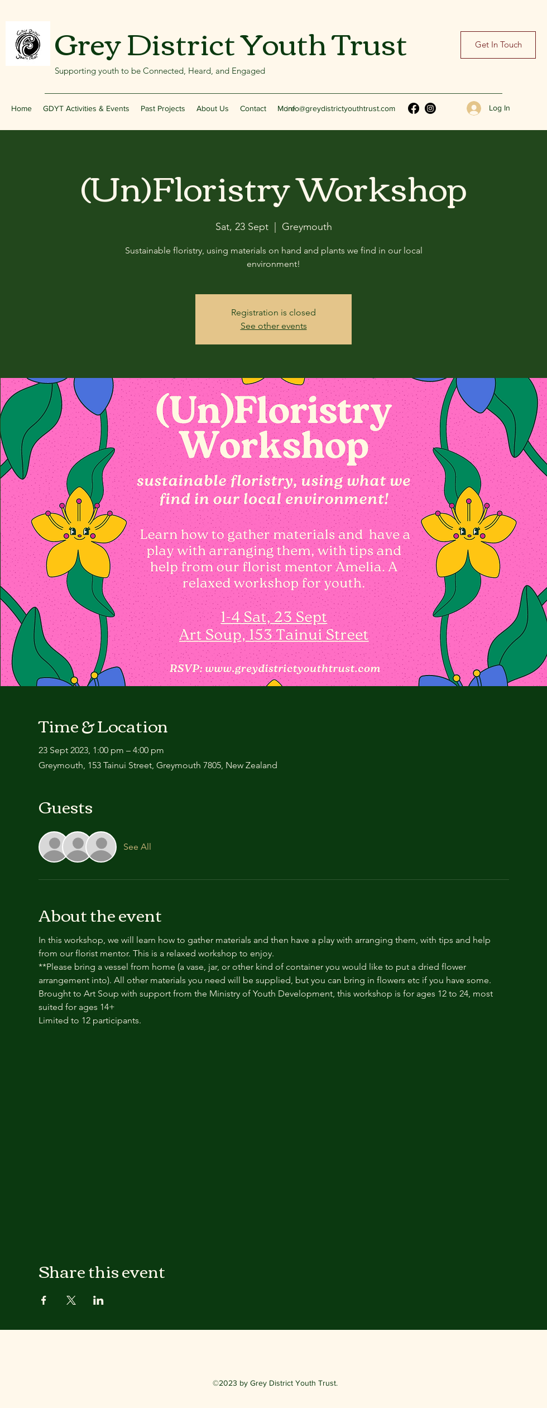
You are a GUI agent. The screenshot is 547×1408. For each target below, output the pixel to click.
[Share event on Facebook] (44, 1300)
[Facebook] (413, 108)
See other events (274, 325)
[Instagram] (430, 108)
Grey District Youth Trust (231, 42)
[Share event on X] (71, 1300)
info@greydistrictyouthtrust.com (340, 108)
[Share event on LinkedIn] (98, 1300)
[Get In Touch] (498, 45)
